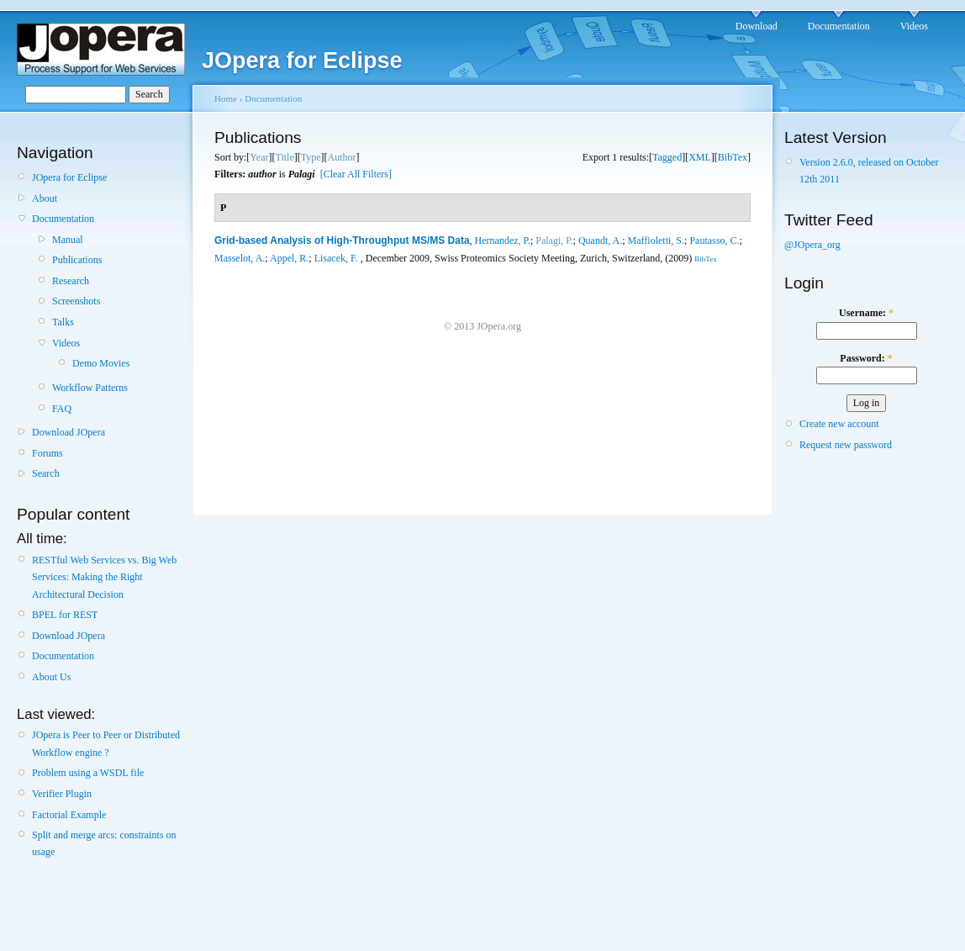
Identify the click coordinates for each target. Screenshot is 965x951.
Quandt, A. (600, 240)
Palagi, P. (553, 240)
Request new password (845, 445)
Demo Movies (100, 363)
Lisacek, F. (336, 258)
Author (342, 157)
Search (46, 473)
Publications (77, 260)
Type (311, 157)
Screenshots (76, 301)
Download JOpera (68, 432)
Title (284, 157)
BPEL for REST (65, 615)
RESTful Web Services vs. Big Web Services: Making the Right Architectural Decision (104, 577)
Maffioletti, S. (656, 240)
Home (225, 98)
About (44, 198)
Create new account (839, 424)
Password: (866, 358)
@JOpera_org (812, 245)
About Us (51, 677)
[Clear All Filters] (356, 174)
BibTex (732, 157)
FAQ (61, 409)
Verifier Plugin (62, 794)
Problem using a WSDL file (88, 773)
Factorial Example (69, 815)
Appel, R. (289, 258)
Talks (63, 322)
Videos (914, 26)
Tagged (667, 157)
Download (757, 26)
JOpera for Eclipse (69, 177)
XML (699, 157)
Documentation (839, 26)
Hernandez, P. (502, 240)
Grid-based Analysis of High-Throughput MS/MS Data (342, 240)
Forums (47, 453)
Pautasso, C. (714, 240)
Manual (67, 240)
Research (70, 281)
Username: (866, 313)
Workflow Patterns (90, 388)
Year (259, 157)
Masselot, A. (239, 258)
